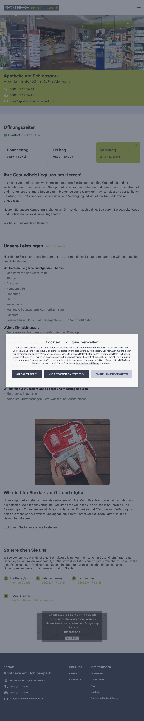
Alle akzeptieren (27, 374)
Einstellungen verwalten (112, 374)
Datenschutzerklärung (87, 363)
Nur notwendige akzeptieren (66, 374)
